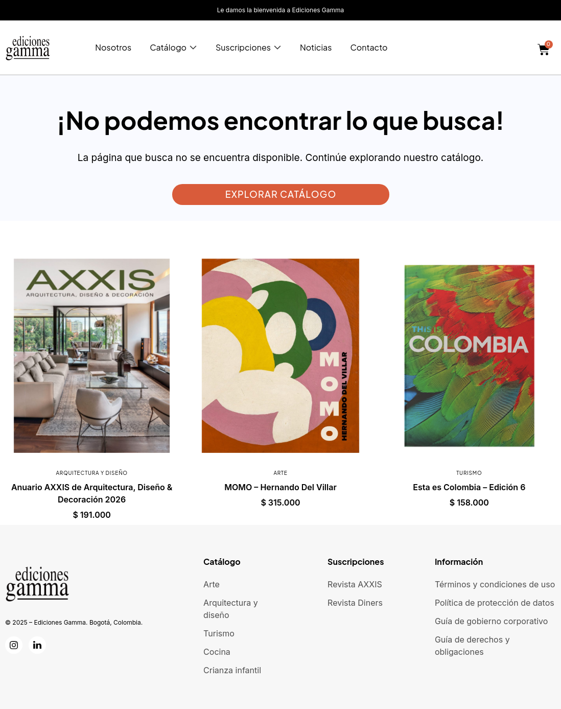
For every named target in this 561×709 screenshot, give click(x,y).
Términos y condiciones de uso (495, 584)
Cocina (216, 652)
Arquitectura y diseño (92, 473)
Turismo (469, 473)
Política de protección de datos (494, 603)
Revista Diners (355, 603)
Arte (280, 473)
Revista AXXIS (355, 584)
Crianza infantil (232, 670)
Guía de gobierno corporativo (491, 621)
